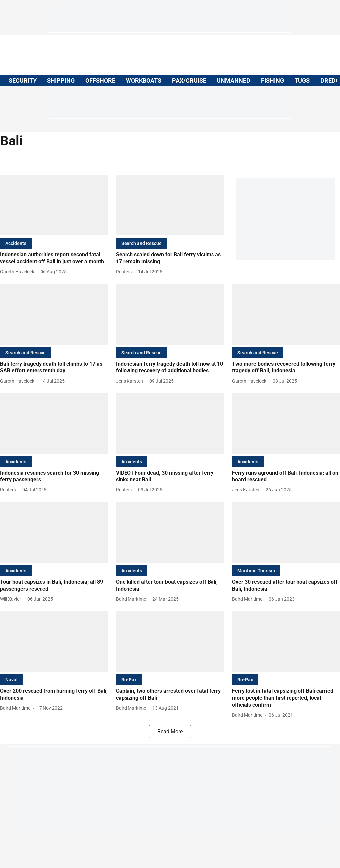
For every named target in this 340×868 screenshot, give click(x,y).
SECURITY (23, 80)
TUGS (302, 80)
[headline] (54, 258)
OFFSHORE (100, 80)
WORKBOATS (143, 80)
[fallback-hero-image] (54, 205)
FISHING (272, 80)
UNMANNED (233, 80)
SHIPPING (61, 80)
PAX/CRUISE (189, 80)
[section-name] (16, 243)
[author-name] (18, 271)
